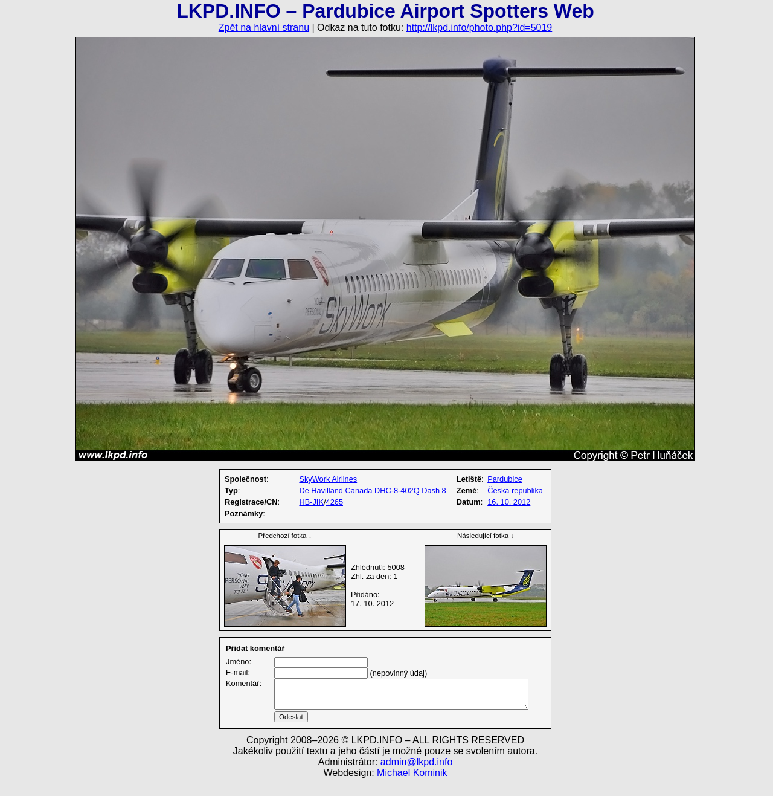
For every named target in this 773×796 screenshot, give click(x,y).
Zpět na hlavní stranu (264, 27)
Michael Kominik (412, 787)
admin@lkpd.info (416, 776)
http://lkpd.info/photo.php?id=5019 (479, 27)
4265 (334, 501)
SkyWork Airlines (328, 479)
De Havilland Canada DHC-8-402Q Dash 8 (372, 490)
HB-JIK (311, 501)
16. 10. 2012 (508, 501)
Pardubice (504, 479)
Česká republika (515, 490)
